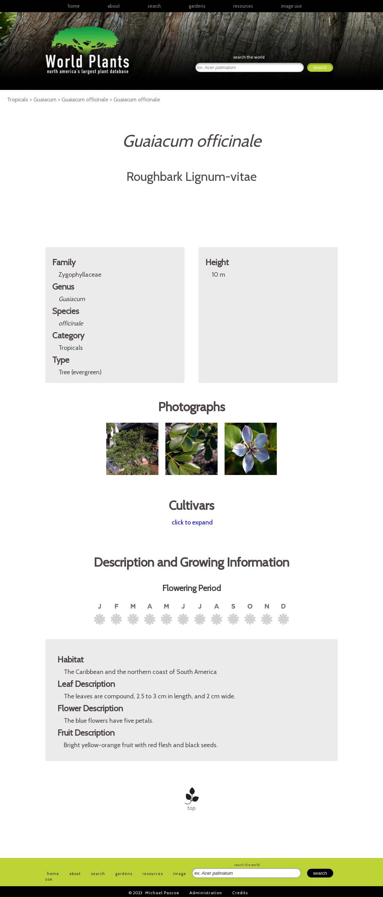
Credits (240, 892)
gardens (197, 6)
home (74, 6)
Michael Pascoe (162, 892)
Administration (205, 892)
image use (291, 6)
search (154, 6)
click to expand (192, 522)
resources (152, 873)
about (114, 6)
